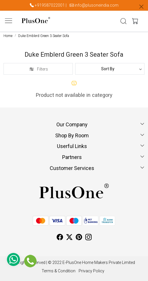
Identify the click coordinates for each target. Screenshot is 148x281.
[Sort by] (110, 69)
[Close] (141, 6)
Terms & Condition (58, 271)
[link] (123, 21)
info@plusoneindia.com (97, 5)
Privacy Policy (91, 271)
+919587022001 (50, 5)
